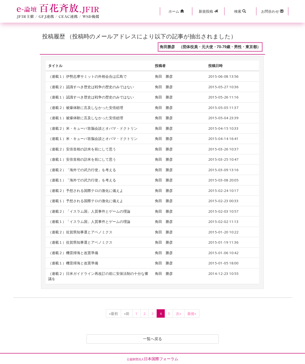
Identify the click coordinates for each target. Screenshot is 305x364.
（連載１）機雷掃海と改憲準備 (73, 263)
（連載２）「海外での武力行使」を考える (82, 169)
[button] (176, 11)
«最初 (113, 313)
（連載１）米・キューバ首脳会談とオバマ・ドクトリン (92, 138)
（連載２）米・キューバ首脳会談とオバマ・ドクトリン (92, 128)
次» (178, 313)
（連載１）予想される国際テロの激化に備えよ (85, 200)
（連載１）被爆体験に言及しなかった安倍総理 (85, 117)
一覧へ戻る (152, 339)
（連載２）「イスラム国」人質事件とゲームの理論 (89, 211)
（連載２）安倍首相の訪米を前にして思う (82, 149)
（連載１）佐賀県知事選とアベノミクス (80, 242)
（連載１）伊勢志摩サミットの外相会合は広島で (87, 76)
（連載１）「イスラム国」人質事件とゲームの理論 (89, 221)
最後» (191, 313)
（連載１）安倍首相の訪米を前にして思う (82, 159)
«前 (126, 313)
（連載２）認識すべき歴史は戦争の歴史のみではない (91, 86)
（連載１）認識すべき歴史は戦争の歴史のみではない (91, 97)
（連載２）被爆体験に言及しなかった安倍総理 (85, 107)
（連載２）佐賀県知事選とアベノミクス (80, 232)
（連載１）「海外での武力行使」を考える (82, 180)
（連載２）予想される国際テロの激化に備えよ (85, 190)
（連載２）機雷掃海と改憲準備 (73, 252)
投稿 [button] (208, 11)
